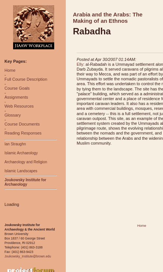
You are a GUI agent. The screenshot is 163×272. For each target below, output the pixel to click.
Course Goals (17, 88)
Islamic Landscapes (20, 171)
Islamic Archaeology (21, 153)
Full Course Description (25, 79)
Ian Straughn (15, 144)
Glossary (12, 115)
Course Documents (22, 124)
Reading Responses (22, 133)
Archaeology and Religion (25, 162)
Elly (80, 64)
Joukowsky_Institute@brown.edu (27, 256)
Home (9, 70)
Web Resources (19, 106)
